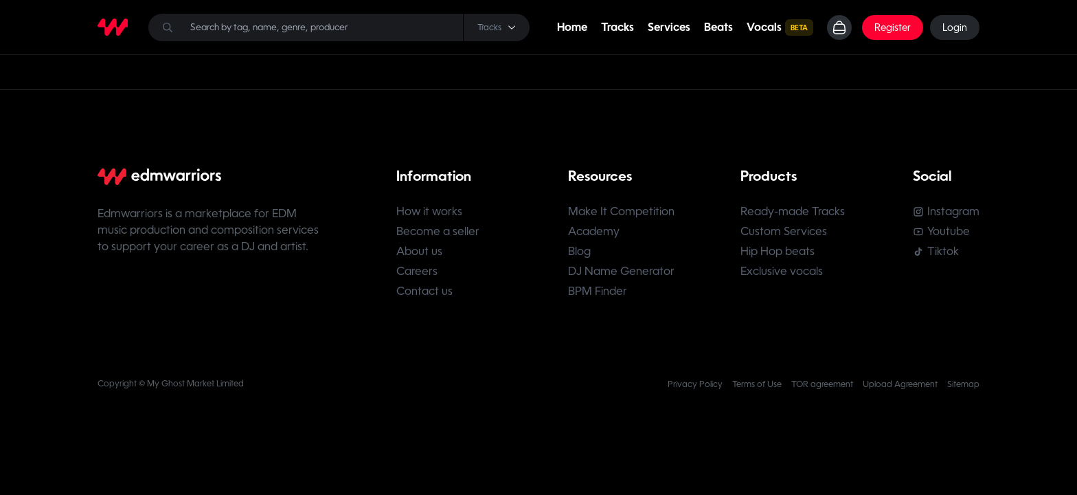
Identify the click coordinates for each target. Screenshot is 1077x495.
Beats (718, 27)
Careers (417, 271)
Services (669, 27)
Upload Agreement (900, 384)
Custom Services (783, 231)
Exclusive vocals (781, 271)
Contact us (424, 291)
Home (572, 27)
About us (419, 251)
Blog (579, 251)
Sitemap (963, 384)
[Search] (339, 27)
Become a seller (437, 231)
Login (954, 27)
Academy (594, 231)
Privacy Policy (695, 384)
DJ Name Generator (621, 271)
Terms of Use (757, 384)
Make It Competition (621, 211)
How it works (429, 211)
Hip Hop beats (777, 251)
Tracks (617, 27)
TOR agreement (822, 384)
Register (892, 27)
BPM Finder (597, 291)
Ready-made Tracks (792, 211)
